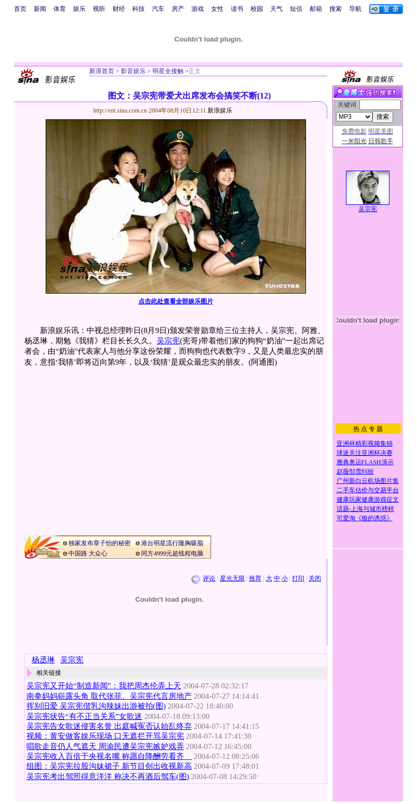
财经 (119, 8)
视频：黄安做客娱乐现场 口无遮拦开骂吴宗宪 (105, 736)
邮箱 (316, 8)
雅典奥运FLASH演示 (365, 462)
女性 (217, 8)
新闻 (40, 8)
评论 (209, 578)
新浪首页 (101, 71)
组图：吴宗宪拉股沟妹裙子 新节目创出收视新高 (109, 766)
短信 (296, 8)
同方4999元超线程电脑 (172, 553)
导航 (355, 8)
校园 (257, 8)
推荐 (255, 578)
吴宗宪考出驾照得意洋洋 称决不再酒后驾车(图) (107, 776)
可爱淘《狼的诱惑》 (365, 518)
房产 (178, 8)
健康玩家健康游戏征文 (368, 499)
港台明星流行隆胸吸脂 (172, 543)
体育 (59, 8)
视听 (99, 8)
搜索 (335, 8)
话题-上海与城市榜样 (366, 508)
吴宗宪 (168, 341)
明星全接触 (167, 71)
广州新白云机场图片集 (368, 480)
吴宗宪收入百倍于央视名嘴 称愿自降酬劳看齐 (109, 756)
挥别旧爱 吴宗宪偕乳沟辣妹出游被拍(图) (96, 706)
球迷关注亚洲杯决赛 (365, 452)
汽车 (158, 8)
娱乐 (79, 8)
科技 (138, 8)
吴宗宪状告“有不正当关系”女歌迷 (84, 716)
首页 (20, 8)
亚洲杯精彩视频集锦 (365, 443)
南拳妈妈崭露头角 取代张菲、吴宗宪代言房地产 (109, 696)
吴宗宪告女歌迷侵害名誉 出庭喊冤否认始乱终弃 (109, 726)
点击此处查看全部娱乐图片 (175, 301)
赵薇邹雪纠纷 (355, 471)
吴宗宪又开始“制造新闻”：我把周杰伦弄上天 (103, 686)
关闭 (315, 578)
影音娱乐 (133, 71)
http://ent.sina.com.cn (121, 110)
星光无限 (232, 578)
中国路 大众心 (87, 553)
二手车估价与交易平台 (368, 490)
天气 (276, 8)
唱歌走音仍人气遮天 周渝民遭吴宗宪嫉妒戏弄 (105, 746)
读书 (237, 8)
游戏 (197, 8)
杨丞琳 (43, 660)
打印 (298, 578)
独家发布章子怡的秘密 (99, 543)
